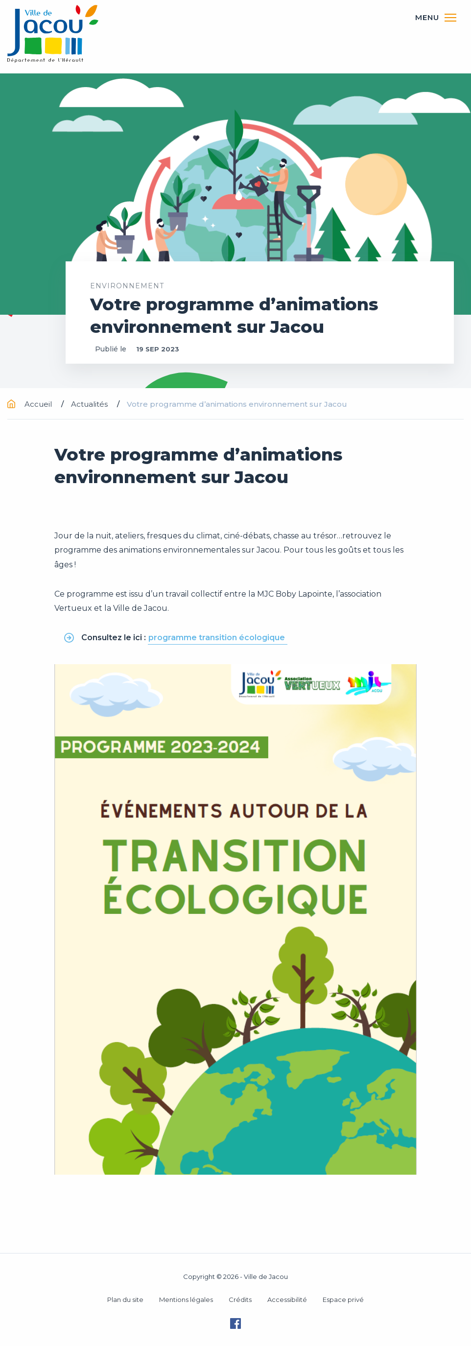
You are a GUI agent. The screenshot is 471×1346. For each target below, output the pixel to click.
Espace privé (343, 1299)
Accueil (30, 404)
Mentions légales (186, 1299)
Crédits (240, 1299)
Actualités (90, 404)
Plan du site (125, 1299)
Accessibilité (287, 1299)
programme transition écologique (217, 637)
